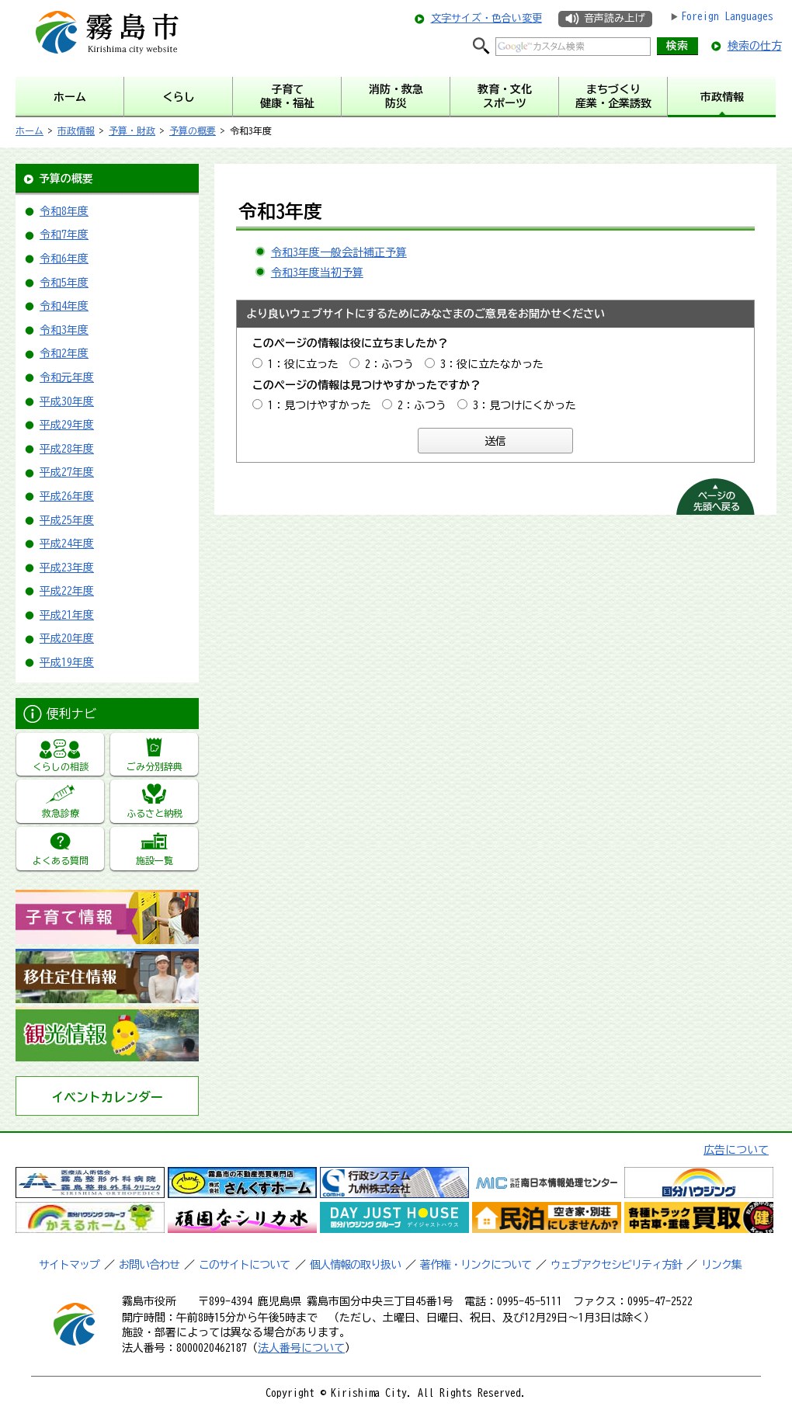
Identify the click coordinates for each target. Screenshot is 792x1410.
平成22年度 (67, 590)
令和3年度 (64, 330)
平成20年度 (67, 638)
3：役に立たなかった (492, 364)
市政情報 (76, 130)
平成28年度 (67, 448)
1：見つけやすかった (319, 405)
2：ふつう (389, 364)
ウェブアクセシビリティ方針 (616, 1264)
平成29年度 (67, 424)
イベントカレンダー (107, 1097)
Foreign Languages (727, 16)
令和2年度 (64, 353)
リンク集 (721, 1264)
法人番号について (301, 1347)
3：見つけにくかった (524, 405)
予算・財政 (132, 130)
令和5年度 (64, 282)
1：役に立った (303, 364)
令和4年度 (64, 305)
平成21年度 (67, 614)
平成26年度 (67, 496)
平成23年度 (67, 567)
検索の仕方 (755, 45)
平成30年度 (67, 401)
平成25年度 (67, 520)
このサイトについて (244, 1264)
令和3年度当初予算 (317, 272)
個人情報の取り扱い (355, 1264)
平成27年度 (67, 472)
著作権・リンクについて (475, 1264)
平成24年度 (67, 543)
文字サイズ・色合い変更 (486, 18)
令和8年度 (64, 211)
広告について (736, 1149)
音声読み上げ (614, 18)
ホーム (29, 130)
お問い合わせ (149, 1264)
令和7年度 (64, 234)
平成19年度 (67, 662)
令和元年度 (67, 377)
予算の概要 (192, 130)
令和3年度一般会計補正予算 (339, 252)
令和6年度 (64, 258)
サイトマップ (69, 1264)
